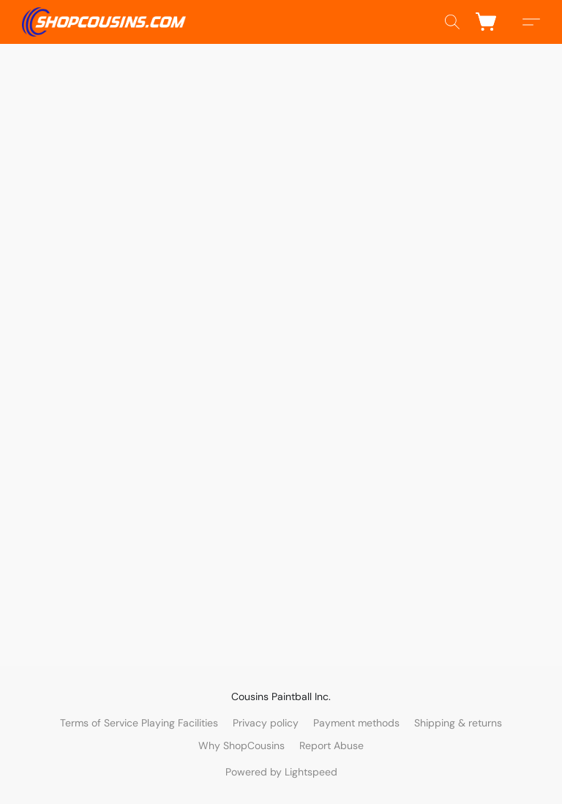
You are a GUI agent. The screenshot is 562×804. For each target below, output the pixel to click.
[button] (104, 22)
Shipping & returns (458, 722)
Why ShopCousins (241, 745)
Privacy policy (266, 722)
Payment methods (356, 722)
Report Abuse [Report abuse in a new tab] (331, 745)
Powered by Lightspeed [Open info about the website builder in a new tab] (281, 771)
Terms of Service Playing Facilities (139, 722)
